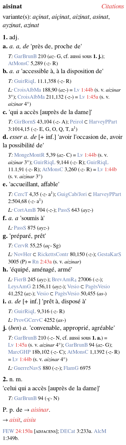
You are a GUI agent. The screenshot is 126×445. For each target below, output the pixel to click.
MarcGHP (19, 352)
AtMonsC (18, 63)
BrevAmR (64, 279)
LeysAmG (19, 286)
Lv (77, 90)
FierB (20, 279)
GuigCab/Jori (72, 194)
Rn (35, 261)
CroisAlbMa (27, 90)
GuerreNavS (27, 368)
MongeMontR (29, 155)
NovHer (23, 254)
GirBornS (25, 122)
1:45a (92, 97)
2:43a (46, 261)
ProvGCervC (28, 320)
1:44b (87, 90)
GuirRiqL (25, 81)
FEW (8, 431)
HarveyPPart (103, 122)
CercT (21, 194)
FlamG (71, 368)
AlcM (100, 431)
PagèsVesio (97, 286)
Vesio (73, 286)
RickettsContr (53, 254)
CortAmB (25, 210)
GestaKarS (109, 254)
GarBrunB (25, 56)
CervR (21, 245)
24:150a (24, 431)
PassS (64, 210)
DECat (67, 431)
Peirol (76, 122)
